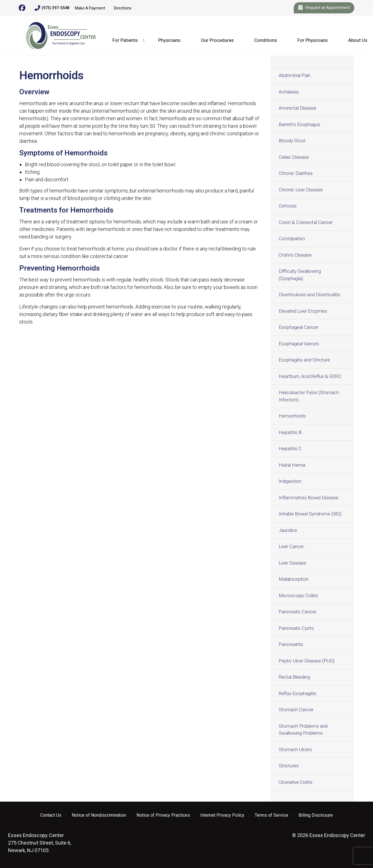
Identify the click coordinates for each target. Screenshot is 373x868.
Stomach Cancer (296, 709)
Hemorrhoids (292, 416)
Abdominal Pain (295, 75)
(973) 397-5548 (52, 8)
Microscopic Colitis (298, 595)
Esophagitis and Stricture (304, 360)
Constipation (292, 238)
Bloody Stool (292, 140)
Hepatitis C (290, 448)
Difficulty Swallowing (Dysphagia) (300, 274)
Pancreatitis (291, 644)
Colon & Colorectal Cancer (306, 222)
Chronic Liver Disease (301, 189)
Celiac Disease (294, 157)
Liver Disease (292, 563)
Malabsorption (294, 579)
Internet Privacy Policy (222, 815)
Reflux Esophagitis (297, 693)
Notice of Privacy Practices (163, 815)
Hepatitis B (290, 432)
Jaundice (288, 530)
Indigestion (290, 481)
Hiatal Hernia (292, 465)
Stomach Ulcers (295, 749)
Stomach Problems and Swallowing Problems (303, 729)
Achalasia (289, 92)
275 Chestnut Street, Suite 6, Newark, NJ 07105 (39, 842)
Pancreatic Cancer (297, 611)
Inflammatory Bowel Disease (308, 497)
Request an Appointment (324, 8)
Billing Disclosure (316, 815)
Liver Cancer (291, 546)
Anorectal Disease (297, 108)
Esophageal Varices (299, 343)
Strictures (289, 765)
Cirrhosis (288, 206)
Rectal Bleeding (294, 677)
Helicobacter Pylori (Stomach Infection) (309, 396)
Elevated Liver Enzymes (303, 311)
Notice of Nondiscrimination (99, 815)
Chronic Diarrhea (295, 173)
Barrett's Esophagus (299, 124)
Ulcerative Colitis (295, 782)
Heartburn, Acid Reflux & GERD (310, 376)
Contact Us (50, 815)
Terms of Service (271, 815)
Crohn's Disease (295, 255)
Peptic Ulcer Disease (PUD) (307, 661)
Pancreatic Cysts (296, 628)
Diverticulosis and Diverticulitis (309, 294)
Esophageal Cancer (298, 327)
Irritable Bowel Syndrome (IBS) (310, 514)
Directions (122, 8)
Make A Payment (90, 8)
